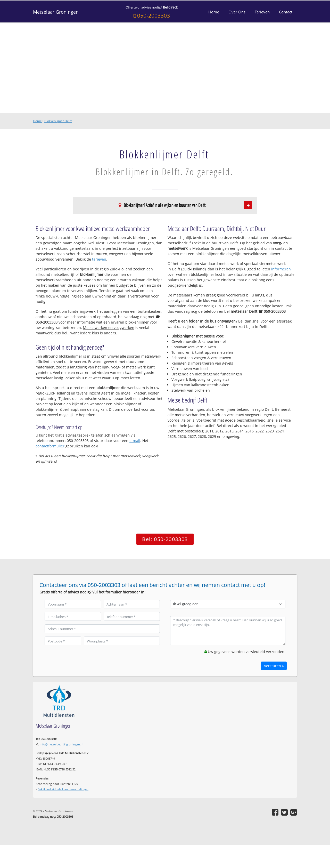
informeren (281, 269)
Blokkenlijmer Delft (58, 121)
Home (37, 121)
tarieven (99, 259)
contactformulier (50, 446)
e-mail (134, 440)
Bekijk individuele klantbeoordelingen (63, 789)
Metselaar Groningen (56, 12)
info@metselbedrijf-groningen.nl (61, 744)
